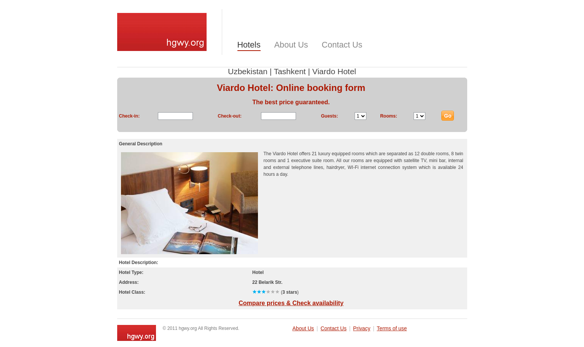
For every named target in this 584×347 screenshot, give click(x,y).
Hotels (249, 44)
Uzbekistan (247, 71)
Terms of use (392, 328)
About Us (291, 44)
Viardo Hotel (334, 71)
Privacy (361, 328)
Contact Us (342, 44)
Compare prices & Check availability (291, 303)
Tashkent (290, 71)
